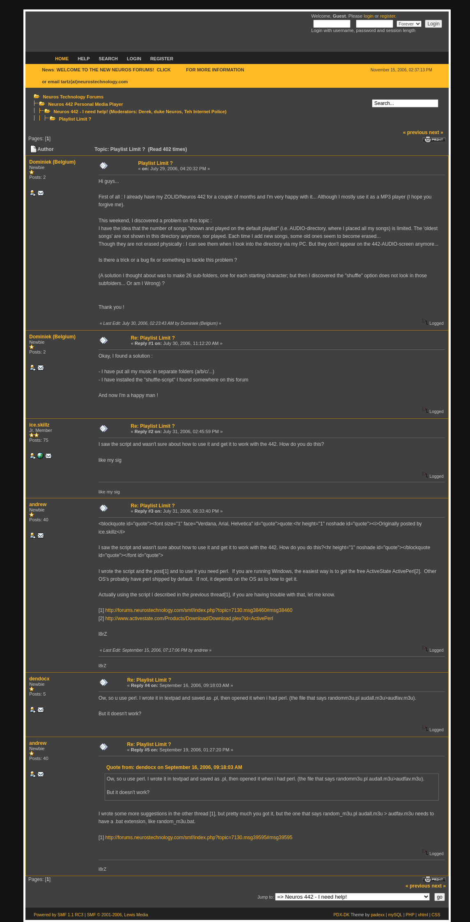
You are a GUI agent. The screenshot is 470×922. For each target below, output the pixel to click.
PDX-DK (341, 915)
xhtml (423, 915)
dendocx (39, 679)
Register (161, 58)
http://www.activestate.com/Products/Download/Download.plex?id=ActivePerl (189, 618)
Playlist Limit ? (75, 118)
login (369, 16)
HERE (178, 69)
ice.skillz (39, 425)
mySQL (395, 915)
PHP (410, 915)
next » (436, 132)
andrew (37, 504)
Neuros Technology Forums (73, 96)
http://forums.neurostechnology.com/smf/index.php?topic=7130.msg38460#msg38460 (199, 610)
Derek (144, 111)
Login (134, 58)
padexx (378, 915)
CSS (435, 915)
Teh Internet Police (204, 111)
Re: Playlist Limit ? (153, 338)
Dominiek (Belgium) (52, 162)
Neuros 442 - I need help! (80, 111)
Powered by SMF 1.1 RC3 (58, 915)
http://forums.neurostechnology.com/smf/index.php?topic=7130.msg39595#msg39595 (199, 837)
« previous (415, 132)
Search (108, 58)
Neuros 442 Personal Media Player (85, 104)
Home (62, 58)
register (387, 16)
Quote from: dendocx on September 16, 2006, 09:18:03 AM (174, 767)
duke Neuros (168, 111)
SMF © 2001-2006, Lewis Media (117, 915)
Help (83, 58)
